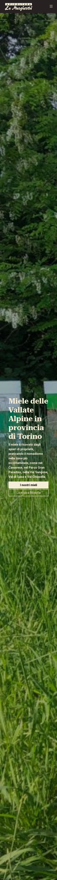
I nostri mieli (28, 485)
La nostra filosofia (29, 493)
